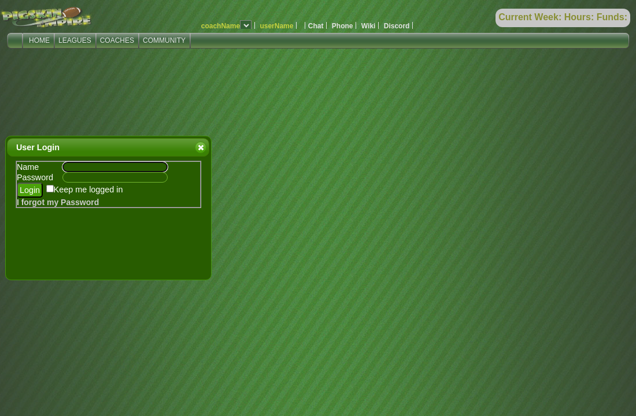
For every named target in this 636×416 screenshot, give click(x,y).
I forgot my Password (58, 202)
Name (28, 167)
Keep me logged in (88, 189)
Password (35, 177)
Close (200, 147)
